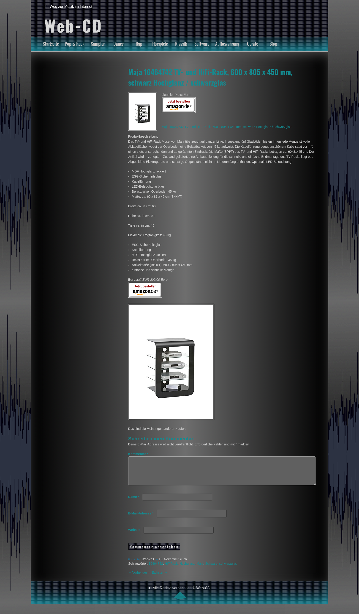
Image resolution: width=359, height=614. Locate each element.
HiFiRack (171, 569)
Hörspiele (160, 43)
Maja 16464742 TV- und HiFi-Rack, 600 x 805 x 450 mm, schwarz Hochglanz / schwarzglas (210, 77)
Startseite (51, 43)
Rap (139, 43)
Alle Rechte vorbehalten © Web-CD (181, 598)
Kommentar (138, 454)
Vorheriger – (139, 578)
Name (133, 502)
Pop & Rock (74, 43)
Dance (118, 43)
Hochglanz (187, 569)
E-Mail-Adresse (141, 519)
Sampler (98, 43)
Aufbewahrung (227, 43)
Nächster (159, 578)
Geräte (252, 43)
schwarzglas (228, 569)
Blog (273, 43)
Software (201, 43)
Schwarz (211, 569)
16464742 (156, 569)
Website (134, 535)
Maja (199, 569)
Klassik (181, 43)
